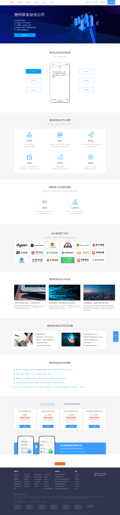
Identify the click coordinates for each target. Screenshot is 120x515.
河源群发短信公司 (90, 507)
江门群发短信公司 (90, 505)
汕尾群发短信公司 (78, 507)
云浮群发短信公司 (78, 508)
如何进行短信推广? (88, 342)
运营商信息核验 (37, 476)
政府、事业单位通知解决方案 (62, 479)
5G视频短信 (27, 476)
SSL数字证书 (47, 474)
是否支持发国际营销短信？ (42, 342)
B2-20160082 (70, 513)
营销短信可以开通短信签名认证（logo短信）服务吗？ (93, 337)
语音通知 (26, 479)
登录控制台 (102, 2)
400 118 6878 (94, 2)
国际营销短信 (17, 486)
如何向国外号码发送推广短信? (90, 339)
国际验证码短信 (18, 481)
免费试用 (111, 2)
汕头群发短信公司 (66, 505)
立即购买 (25, 426)
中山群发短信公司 (54, 508)
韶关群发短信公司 (30, 505)
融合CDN (46, 484)
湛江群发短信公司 (17, 507)
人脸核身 (36, 484)
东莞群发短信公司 (42, 508)
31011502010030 (83, 513)
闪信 (15, 488)
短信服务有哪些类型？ (41, 334)
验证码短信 (16, 474)
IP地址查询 (46, 486)
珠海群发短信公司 (54, 505)
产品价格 (36, 2)
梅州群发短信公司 (66, 507)
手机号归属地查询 (48, 488)
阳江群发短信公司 (17, 508)
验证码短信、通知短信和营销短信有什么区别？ (45, 339)
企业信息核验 (37, 481)
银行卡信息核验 (37, 479)
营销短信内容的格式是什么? (90, 334)
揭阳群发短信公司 (66, 508)
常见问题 (77, 484)
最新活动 (11, 2)
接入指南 (77, 474)
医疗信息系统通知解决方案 (61, 481)
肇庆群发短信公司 (42, 507)
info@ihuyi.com (101, 475)
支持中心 (44, 2)
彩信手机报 (26, 474)
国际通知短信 (17, 484)
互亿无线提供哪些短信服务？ (90, 345)
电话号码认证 (27, 486)
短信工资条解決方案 (60, 486)
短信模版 (77, 486)
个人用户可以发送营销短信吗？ (43, 345)
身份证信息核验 (37, 474)
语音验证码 (26, 481)
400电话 (46, 479)
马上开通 (60, 463)
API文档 (77, 476)
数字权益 (46, 476)
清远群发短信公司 (30, 508)
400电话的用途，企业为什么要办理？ (44, 337)
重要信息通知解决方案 (60, 484)
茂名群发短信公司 (30, 507)
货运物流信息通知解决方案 (61, 488)
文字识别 (36, 486)
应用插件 (77, 481)
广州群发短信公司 (17, 505)
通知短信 (16, 476)
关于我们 (51, 2)
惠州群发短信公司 (54, 507)
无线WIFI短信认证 (59, 476)
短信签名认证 (27, 484)
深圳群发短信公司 (42, 505)
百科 (76, 488)
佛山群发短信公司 (78, 505)
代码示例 (77, 479)
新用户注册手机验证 (60, 474)
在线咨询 (116, 335)
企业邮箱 (46, 481)
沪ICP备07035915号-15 (50, 513)
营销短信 (16, 479)
